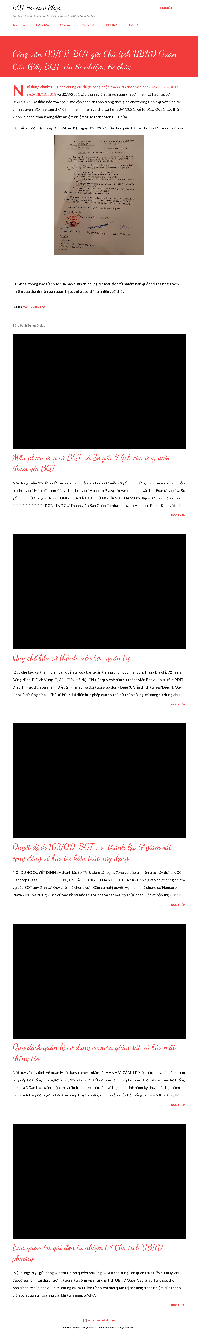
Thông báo (42, 25)
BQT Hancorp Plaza (37, 8)
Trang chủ (19, 25)
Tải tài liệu (88, 25)
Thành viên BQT (34, 307)
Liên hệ (133, 25)
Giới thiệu (112, 25)
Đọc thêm (178, 515)
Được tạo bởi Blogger (99, 1320)
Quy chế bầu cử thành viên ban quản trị (71, 657)
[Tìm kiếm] (166, 7)
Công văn (65, 25)
